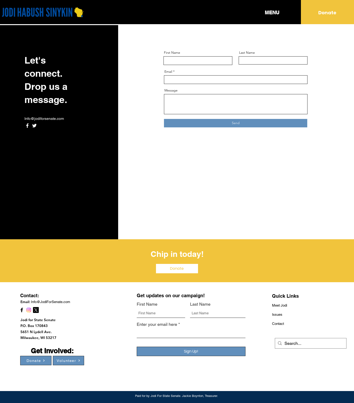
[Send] (235, 123)
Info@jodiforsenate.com (44, 118)
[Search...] (310, 343)
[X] (36, 310)
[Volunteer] (68, 360)
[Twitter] (34, 126)
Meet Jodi (279, 305)
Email (168, 71)
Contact (278, 324)
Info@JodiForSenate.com (50, 302)
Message (171, 90)
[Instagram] (29, 310)
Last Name (247, 52)
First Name (172, 52)
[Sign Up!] (191, 351)
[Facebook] (27, 126)
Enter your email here (157, 324)
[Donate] (327, 12)
